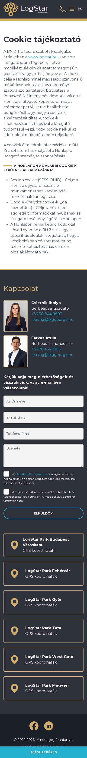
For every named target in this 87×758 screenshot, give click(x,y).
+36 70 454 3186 (46, 349)
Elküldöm (43, 513)
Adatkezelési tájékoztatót (33, 474)
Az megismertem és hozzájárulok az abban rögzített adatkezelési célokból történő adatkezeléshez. (39, 478)
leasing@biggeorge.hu (52, 319)
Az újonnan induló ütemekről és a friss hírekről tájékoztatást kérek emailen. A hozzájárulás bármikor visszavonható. (39, 496)
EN (80, 9)
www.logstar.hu (43, 57)
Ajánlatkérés (43, 752)
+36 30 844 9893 (46, 314)
